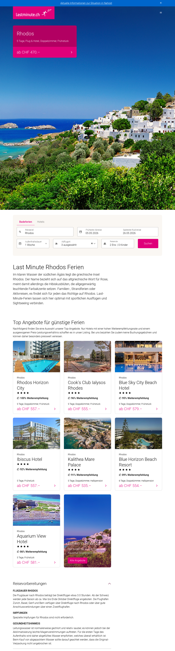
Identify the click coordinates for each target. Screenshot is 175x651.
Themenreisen (99, 535)
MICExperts (112, 635)
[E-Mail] (123, 518)
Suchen (148, 37)
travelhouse (71, 638)
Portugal (17, 541)
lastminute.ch (76, 635)
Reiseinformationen (138, 558)
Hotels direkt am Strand (102, 541)
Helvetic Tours (108, 631)
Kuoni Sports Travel (54, 635)
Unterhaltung (23, 467)
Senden (156, 518)
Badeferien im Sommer (67, 535)
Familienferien (97, 552)
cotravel (46, 631)
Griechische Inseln (61, 552)
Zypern (17, 547)
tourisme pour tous (50, 638)
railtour (32, 638)
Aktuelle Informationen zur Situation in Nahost (86, 3)
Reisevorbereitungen (30, 377)
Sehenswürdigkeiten (29, 457)
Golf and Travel (87, 631)
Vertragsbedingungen (57, 592)
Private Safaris (149, 635)
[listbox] (36, 37)
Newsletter (133, 552)
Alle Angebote (77, 354)
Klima (17, 477)
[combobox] (48, 25)
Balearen (18, 558)
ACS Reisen (19, 631)
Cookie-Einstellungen (83, 592)
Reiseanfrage (135, 564)
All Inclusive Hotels (100, 547)
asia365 (33, 631)
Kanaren (17, 564)
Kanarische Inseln (61, 547)
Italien (54, 564)
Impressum (35, 592)
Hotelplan (124, 631)
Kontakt (132, 547)
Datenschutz (20, 592)
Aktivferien (95, 564)
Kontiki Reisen (141, 631)
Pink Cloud (19, 638)
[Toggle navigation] (160, 12)
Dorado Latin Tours (65, 631)
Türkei (16, 552)
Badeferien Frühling (27, 535)
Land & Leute (24, 447)
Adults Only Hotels (99, 558)
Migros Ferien (130, 635)
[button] (121, 37)
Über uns (133, 541)
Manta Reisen (94, 635)
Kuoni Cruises (31, 635)
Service (133, 535)
